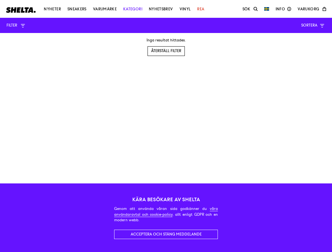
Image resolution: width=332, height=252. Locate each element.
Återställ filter (166, 51)
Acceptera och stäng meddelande (166, 234)
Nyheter (52, 9)
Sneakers (77, 9)
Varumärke (105, 9)
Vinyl (185, 9)
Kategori (132, 9)
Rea (200, 9)
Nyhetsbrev (161, 9)
